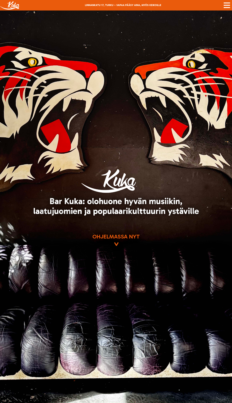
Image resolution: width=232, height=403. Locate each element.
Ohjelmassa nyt (116, 240)
